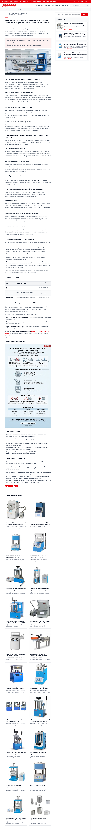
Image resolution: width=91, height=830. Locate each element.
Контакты (65, 5)
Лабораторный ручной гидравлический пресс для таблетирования (16, 753)
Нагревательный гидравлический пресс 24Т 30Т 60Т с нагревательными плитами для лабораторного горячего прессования (16, 589)
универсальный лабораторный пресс (20, 9)
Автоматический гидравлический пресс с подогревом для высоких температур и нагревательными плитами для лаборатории (40, 523)
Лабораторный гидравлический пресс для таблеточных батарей (15, 720)
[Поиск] (88, 5)
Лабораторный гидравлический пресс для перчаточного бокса (15, 655)
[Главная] (2, 9)
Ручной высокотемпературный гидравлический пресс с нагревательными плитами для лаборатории (14, 556)
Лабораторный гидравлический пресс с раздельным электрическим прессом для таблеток (40, 589)
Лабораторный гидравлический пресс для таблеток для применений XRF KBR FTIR (16, 622)
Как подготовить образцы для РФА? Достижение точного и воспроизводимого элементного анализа (52, 9)
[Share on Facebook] (6, 486)
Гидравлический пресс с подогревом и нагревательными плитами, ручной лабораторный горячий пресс (16, 819)
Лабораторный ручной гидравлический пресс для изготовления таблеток (40, 720)
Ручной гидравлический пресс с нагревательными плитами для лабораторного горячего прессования (39, 786)
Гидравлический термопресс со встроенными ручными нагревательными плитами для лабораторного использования (38, 556)
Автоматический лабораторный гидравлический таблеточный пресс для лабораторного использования (39, 753)
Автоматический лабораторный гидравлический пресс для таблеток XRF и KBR (39, 687)
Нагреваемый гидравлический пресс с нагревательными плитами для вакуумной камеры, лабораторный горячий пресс (16, 523)
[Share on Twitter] (10, 486)
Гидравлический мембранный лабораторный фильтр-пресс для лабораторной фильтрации (38, 655)
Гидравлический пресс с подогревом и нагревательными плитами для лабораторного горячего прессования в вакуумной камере (40, 622)
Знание (47, 5)
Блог (78, 1)
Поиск (84, 14)
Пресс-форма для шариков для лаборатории (38, 819)
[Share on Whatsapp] (17, 486)
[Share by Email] (15, 486)
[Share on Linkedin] (8, 486)
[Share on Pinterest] (12, 486)
